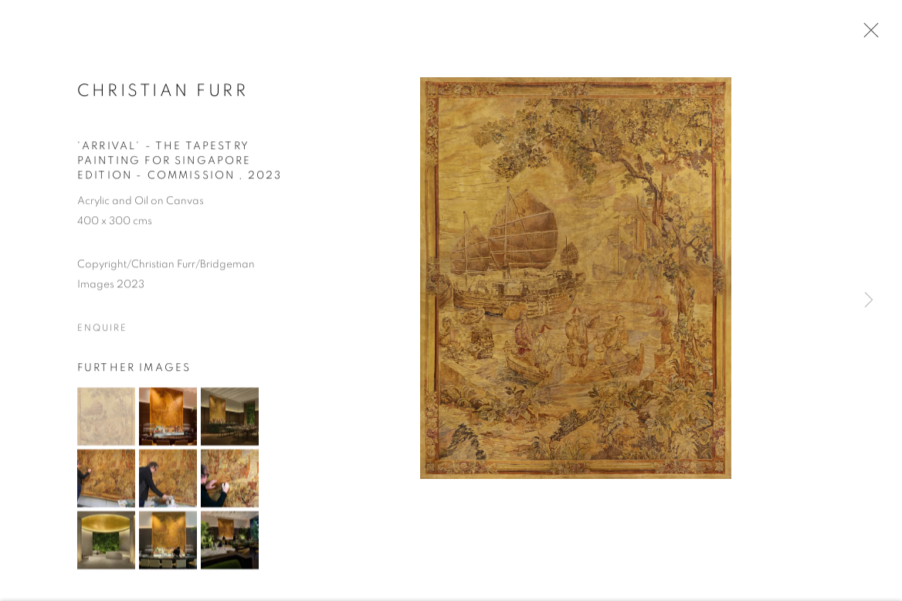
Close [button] (867, 34)
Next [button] (869, 300)
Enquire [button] (102, 329)
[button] (106, 418)
